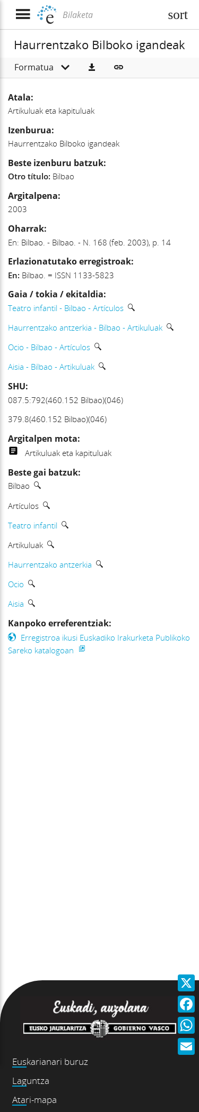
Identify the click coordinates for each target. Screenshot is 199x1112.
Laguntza (30, 1080)
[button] (91, 68)
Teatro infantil (32, 525)
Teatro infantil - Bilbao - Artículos (66, 308)
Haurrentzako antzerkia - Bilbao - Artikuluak (85, 327)
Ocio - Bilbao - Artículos (49, 347)
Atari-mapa (34, 1099)
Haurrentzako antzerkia (50, 564)
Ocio (16, 584)
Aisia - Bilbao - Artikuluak (51, 366)
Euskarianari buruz (50, 1061)
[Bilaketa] (110, 15)
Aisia (16, 603)
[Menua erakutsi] (22, 14)
